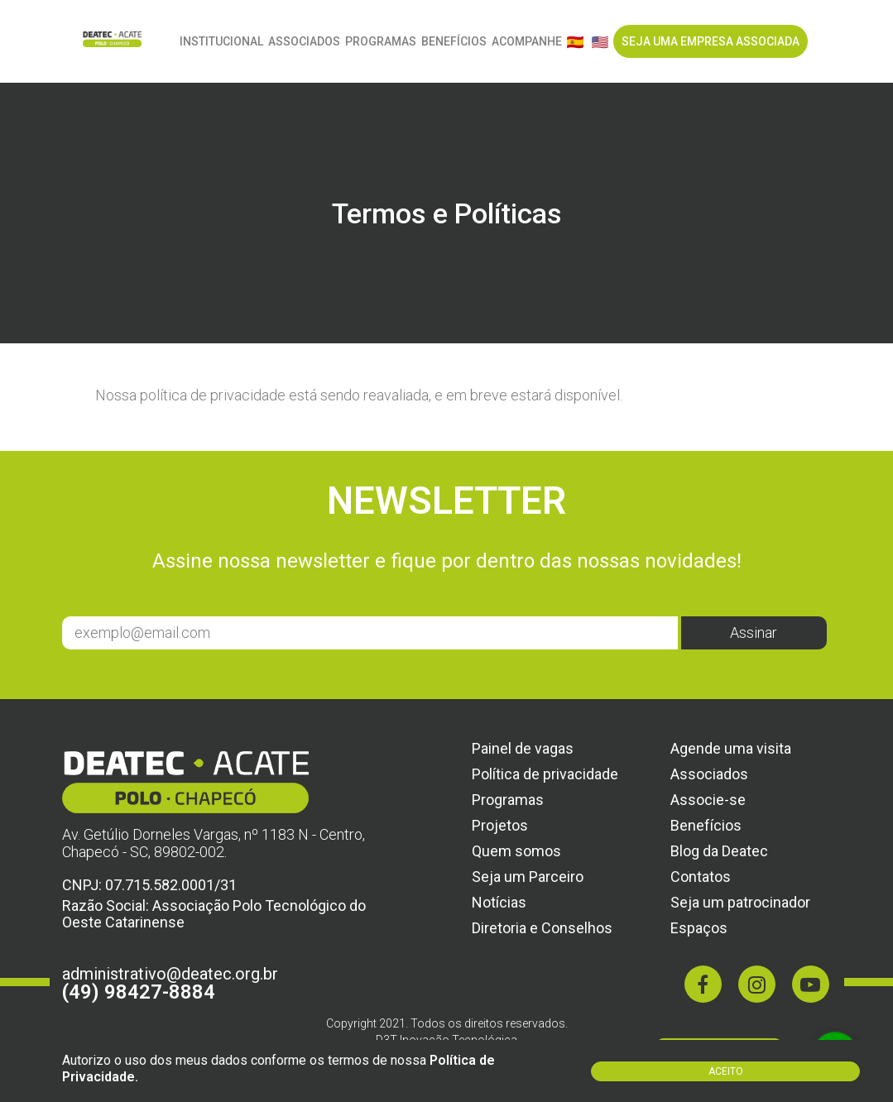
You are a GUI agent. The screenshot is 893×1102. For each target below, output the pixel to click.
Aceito (725, 1071)
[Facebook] (703, 984)
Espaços (698, 928)
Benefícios (454, 41)
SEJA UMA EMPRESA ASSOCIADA (710, 41)
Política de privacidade (545, 774)
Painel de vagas (523, 748)
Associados (304, 41)
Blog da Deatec (719, 851)
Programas (380, 41)
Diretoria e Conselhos (542, 928)
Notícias (499, 902)
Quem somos (516, 851)
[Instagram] (756, 984)
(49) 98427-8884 (138, 992)
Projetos (500, 825)
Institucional (221, 41)
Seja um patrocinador (740, 902)
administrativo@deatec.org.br (170, 974)
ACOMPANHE (527, 41)
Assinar (753, 632)
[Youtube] (810, 984)
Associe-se (708, 799)
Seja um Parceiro (527, 876)
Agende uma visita (730, 748)
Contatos (700, 876)
